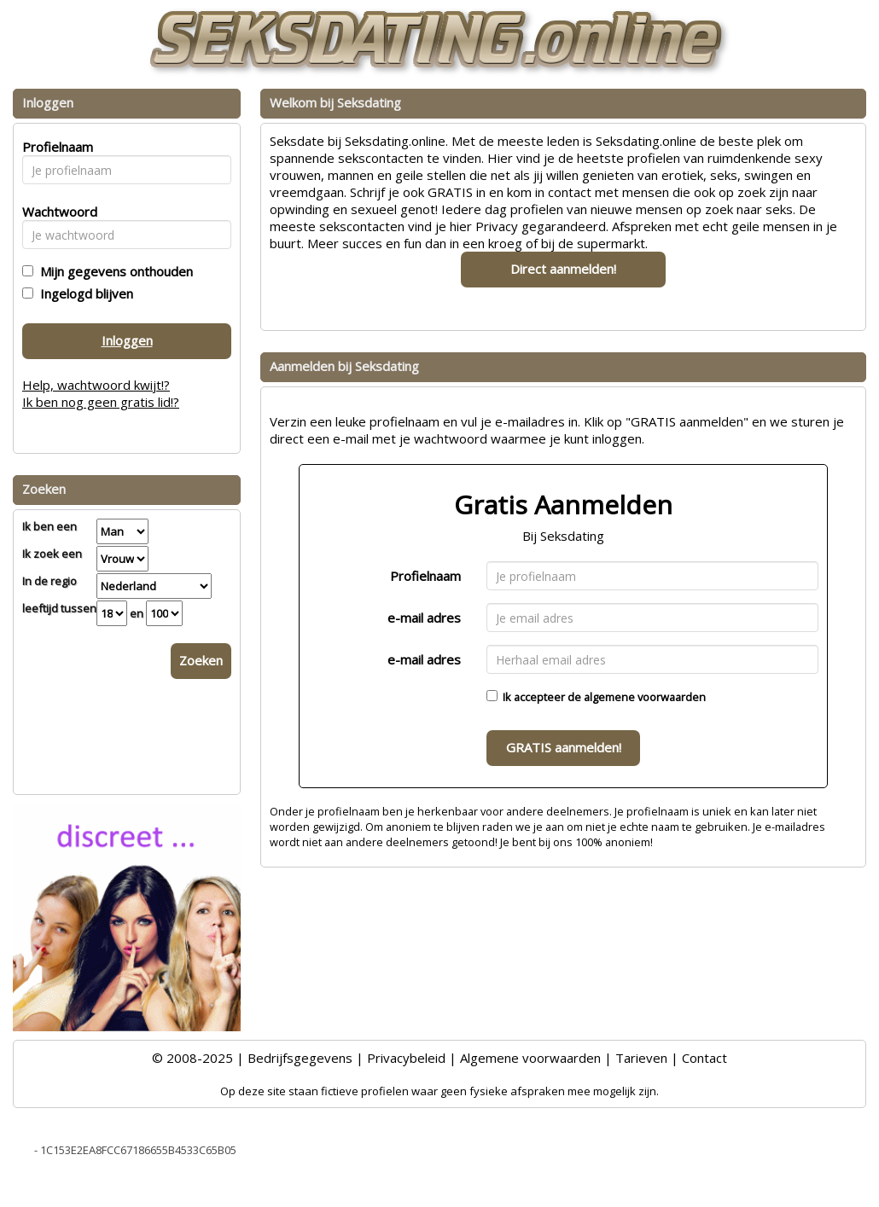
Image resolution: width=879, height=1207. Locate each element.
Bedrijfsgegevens (299, 1057)
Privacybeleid (406, 1057)
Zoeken (201, 660)
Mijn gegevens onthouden (113, 271)
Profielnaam (425, 575)
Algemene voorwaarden (530, 1057)
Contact (704, 1057)
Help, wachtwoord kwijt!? (96, 384)
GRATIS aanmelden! (563, 747)
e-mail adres (424, 617)
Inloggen (127, 340)
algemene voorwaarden (645, 697)
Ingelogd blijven (83, 293)
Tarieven (641, 1057)
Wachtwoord (55, 211)
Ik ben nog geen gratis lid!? (100, 401)
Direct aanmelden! (563, 268)
